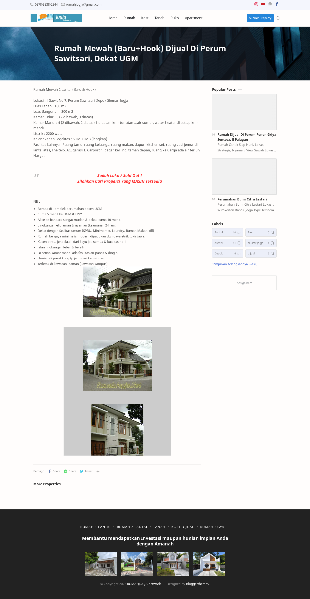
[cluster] (227, 243)
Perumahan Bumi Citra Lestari (242, 199)
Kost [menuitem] (145, 17)
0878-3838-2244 (46, 4)
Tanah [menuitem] (159, 17)
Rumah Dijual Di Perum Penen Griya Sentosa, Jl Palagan (246, 137)
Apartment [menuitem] (194, 17)
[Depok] (227, 253)
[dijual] (261, 253)
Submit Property (260, 18)
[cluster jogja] (261, 243)
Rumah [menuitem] (129, 17)
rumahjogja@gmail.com (84, 4)
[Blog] (261, 232)
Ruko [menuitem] (174, 17)
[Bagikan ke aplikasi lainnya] (98, 471)
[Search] (277, 18)
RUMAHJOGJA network (144, 584)
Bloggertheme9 (197, 584)
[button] (256, 5)
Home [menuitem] (113, 17)
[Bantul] (227, 232)
